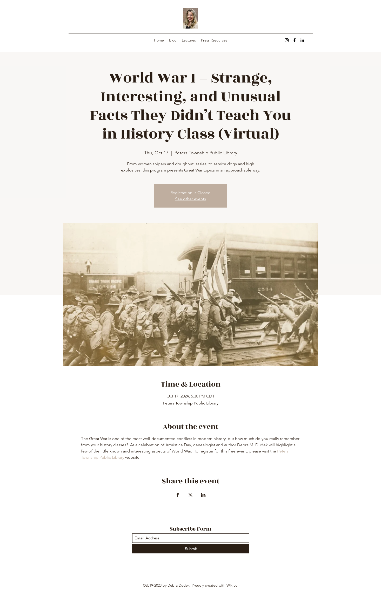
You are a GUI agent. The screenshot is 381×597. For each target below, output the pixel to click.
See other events (190, 198)
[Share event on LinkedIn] (203, 495)
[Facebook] (294, 40)
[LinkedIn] (302, 40)
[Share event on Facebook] (177, 495)
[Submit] (190, 548)
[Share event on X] (190, 495)
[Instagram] (286, 40)
